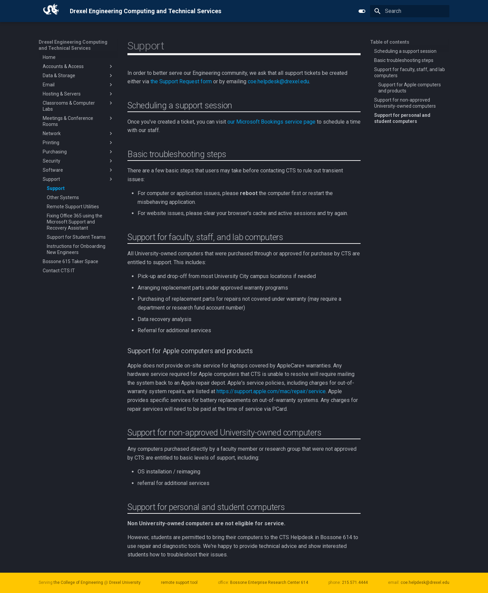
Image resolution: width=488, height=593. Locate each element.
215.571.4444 (355, 582)
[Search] (409, 11)
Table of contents (389, 42)
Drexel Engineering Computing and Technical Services (73, 45)
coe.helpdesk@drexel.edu (278, 81)
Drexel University (125, 582)
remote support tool (179, 582)
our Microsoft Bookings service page (271, 122)
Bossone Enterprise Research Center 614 (269, 582)
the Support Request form (181, 81)
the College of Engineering (78, 582)
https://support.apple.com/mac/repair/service (271, 391)
